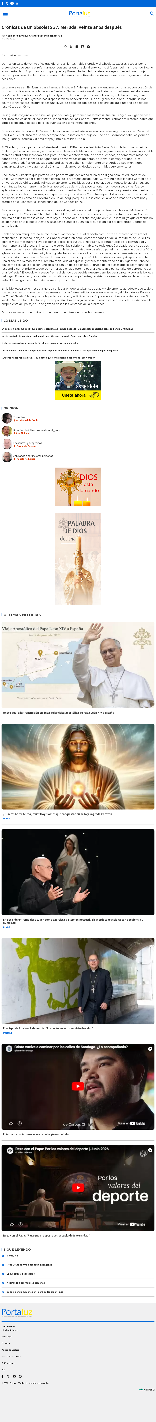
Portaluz (7, 818)
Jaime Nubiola (21, 433)
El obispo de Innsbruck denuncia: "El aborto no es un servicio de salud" (41, 343)
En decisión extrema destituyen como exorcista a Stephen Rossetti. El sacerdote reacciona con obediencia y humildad (67, 328)
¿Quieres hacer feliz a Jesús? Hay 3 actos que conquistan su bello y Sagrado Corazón (48, 357)
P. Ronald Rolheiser (24, 458)
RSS (3, 1369)
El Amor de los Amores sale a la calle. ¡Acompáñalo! (36, 1134)
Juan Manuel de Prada (26, 420)
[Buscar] (151, 14)
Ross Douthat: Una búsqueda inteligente (36, 430)
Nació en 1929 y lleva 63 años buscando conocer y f (34, 35)
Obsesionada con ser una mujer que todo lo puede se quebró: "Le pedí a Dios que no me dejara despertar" (60, 350)
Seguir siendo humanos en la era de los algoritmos (35, 1291)
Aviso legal (7, 1336)
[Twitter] (7, 3)
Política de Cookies (10, 1349)
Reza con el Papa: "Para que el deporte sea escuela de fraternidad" (46, 1235)
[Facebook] (3, 3)
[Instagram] (18, 3)
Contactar (6, 1343)
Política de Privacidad (11, 1356)
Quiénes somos (9, 1363)
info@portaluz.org (10, 1330)
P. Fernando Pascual (25, 446)
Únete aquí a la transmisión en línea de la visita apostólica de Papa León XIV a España (49, 336)
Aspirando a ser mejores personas (33, 456)
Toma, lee (19, 417)
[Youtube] (12, 3)
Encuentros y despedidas (27, 443)
